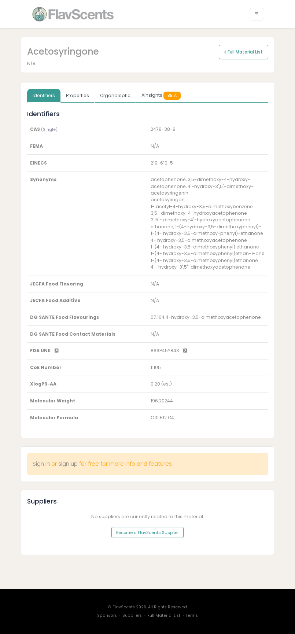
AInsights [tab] (161, 95)
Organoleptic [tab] (115, 95)
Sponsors (107, 615)
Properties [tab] (77, 95)
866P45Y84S (169, 350)
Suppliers (132, 615)
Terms (192, 615)
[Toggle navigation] (256, 14)
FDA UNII (44, 350)
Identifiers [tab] (44, 95)
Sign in (41, 464)
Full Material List (243, 52)
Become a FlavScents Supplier (147, 532)
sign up (68, 464)
